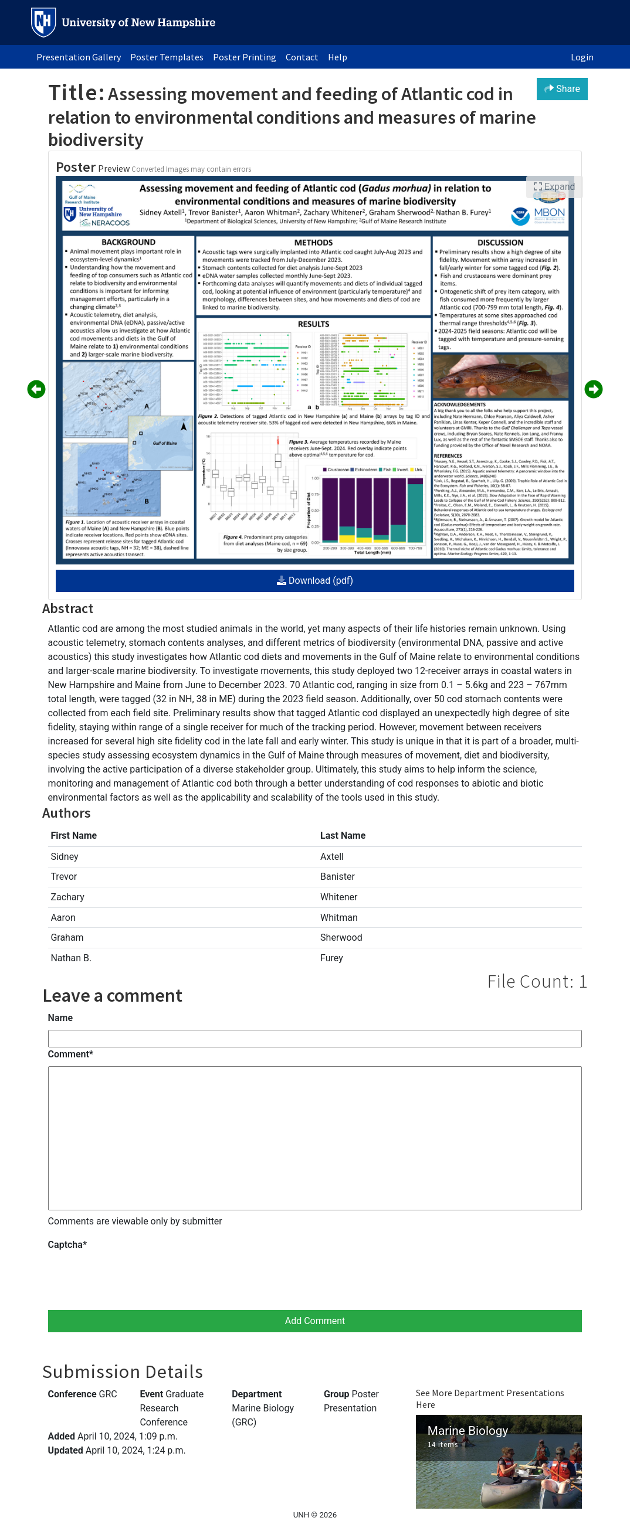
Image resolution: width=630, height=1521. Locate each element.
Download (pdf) (315, 580)
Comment (70, 1054)
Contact (302, 57)
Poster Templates (167, 57)
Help (337, 57)
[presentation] (137, 1279)
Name (60, 1017)
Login (582, 57)
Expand (554, 186)
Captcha (67, 1244)
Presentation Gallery (78, 57)
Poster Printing (244, 57)
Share (562, 88)
